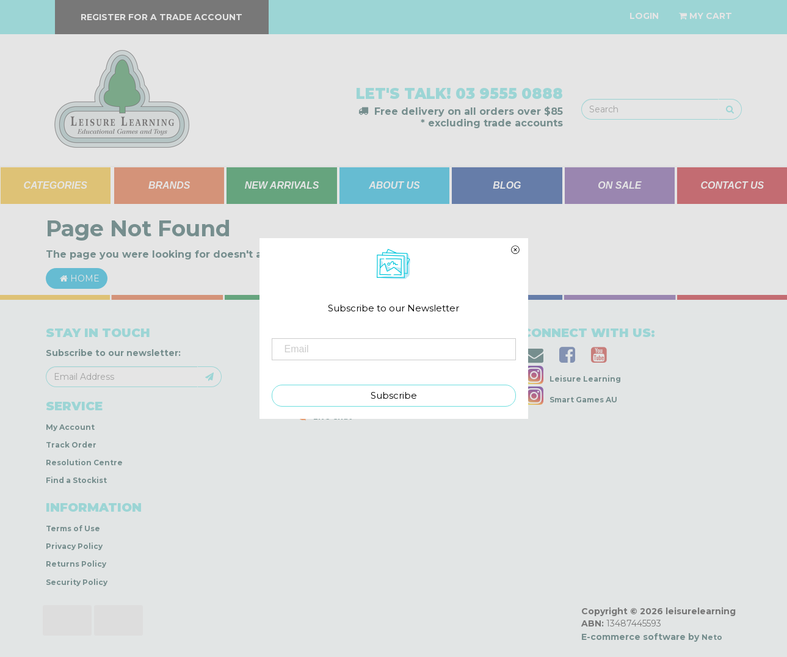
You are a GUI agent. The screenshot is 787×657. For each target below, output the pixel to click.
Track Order (71, 444)
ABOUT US (394, 185)
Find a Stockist (76, 480)
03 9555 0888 (509, 94)
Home (77, 278)
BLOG (507, 185)
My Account (70, 427)
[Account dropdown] (644, 16)
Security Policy (76, 582)
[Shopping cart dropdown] (705, 16)
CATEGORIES (55, 185)
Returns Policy (76, 563)
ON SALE (619, 185)
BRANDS (169, 185)
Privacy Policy (74, 546)
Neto (712, 637)
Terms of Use (73, 528)
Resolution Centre (84, 462)
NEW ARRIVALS (282, 185)
